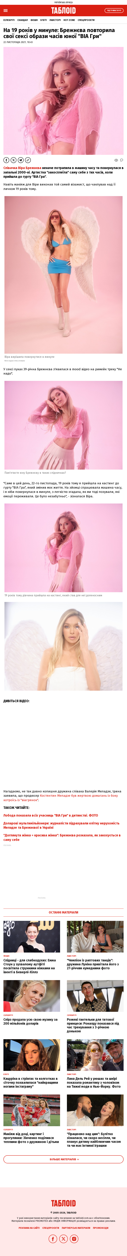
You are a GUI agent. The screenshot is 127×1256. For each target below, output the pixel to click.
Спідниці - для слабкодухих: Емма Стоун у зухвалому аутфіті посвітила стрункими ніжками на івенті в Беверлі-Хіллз (29, 966)
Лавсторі (55, 20)
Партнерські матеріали (76, 1228)
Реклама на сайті (29, 1228)
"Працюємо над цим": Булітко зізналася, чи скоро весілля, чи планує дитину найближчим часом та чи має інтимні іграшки (94, 1140)
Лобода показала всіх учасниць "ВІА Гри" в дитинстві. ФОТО (50, 815)
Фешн (34, 20)
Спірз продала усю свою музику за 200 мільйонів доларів (30, 1021)
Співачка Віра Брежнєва (22, 168)
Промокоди (100, 1228)
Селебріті (9, 20)
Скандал (22, 20)
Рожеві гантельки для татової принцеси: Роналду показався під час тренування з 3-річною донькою (93, 1025)
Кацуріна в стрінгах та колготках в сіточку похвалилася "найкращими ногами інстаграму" (30, 1083)
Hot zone (69, 20)
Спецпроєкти (86, 20)
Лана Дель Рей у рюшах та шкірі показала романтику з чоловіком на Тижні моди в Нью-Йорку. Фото (94, 1083)
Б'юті (43, 20)
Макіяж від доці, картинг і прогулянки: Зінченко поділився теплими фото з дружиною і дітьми (31, 1138)
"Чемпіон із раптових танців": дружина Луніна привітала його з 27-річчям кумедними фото (93, 964)
